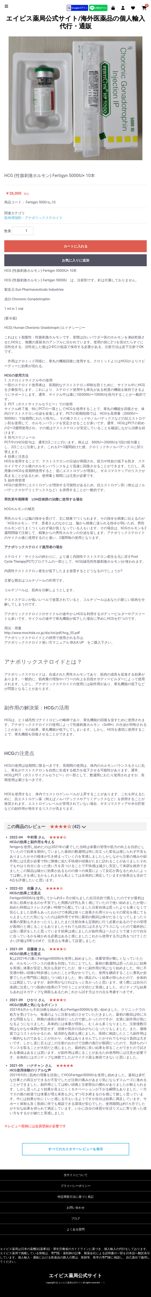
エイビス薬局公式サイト (75, 1275)
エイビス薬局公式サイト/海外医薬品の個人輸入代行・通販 (75, 22)
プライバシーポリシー (76, 1186)
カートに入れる (76, 246)
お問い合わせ (76, 1207)
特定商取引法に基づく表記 (76, 1196)
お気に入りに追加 (75, 260)
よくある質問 (76, 1229)
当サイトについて (76, 1175)
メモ (103, 1282)
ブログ (75, 1218)
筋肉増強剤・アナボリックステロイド (33, 218)
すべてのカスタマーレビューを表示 (75, 1149)
